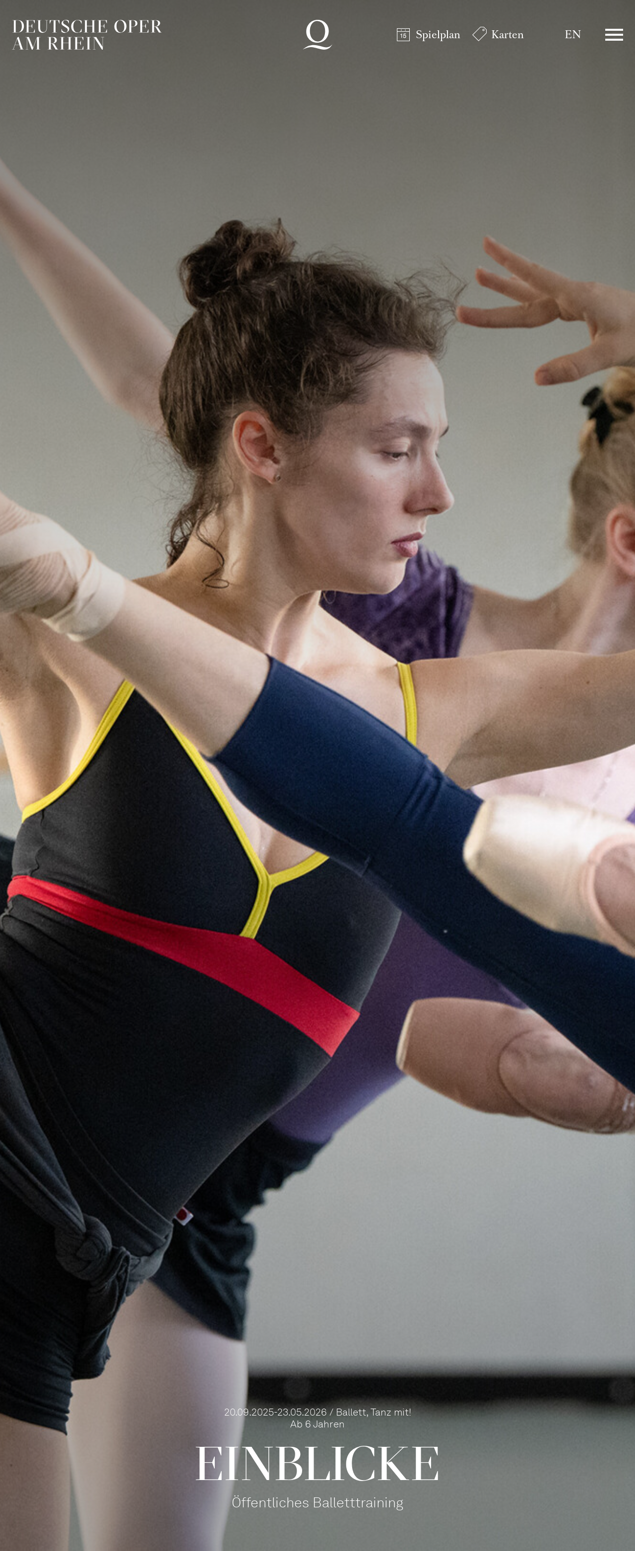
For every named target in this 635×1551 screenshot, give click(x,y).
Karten (507, 34)
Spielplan (438, 34)
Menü (614, 35)
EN (573, 34)
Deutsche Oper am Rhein (87, 35)
